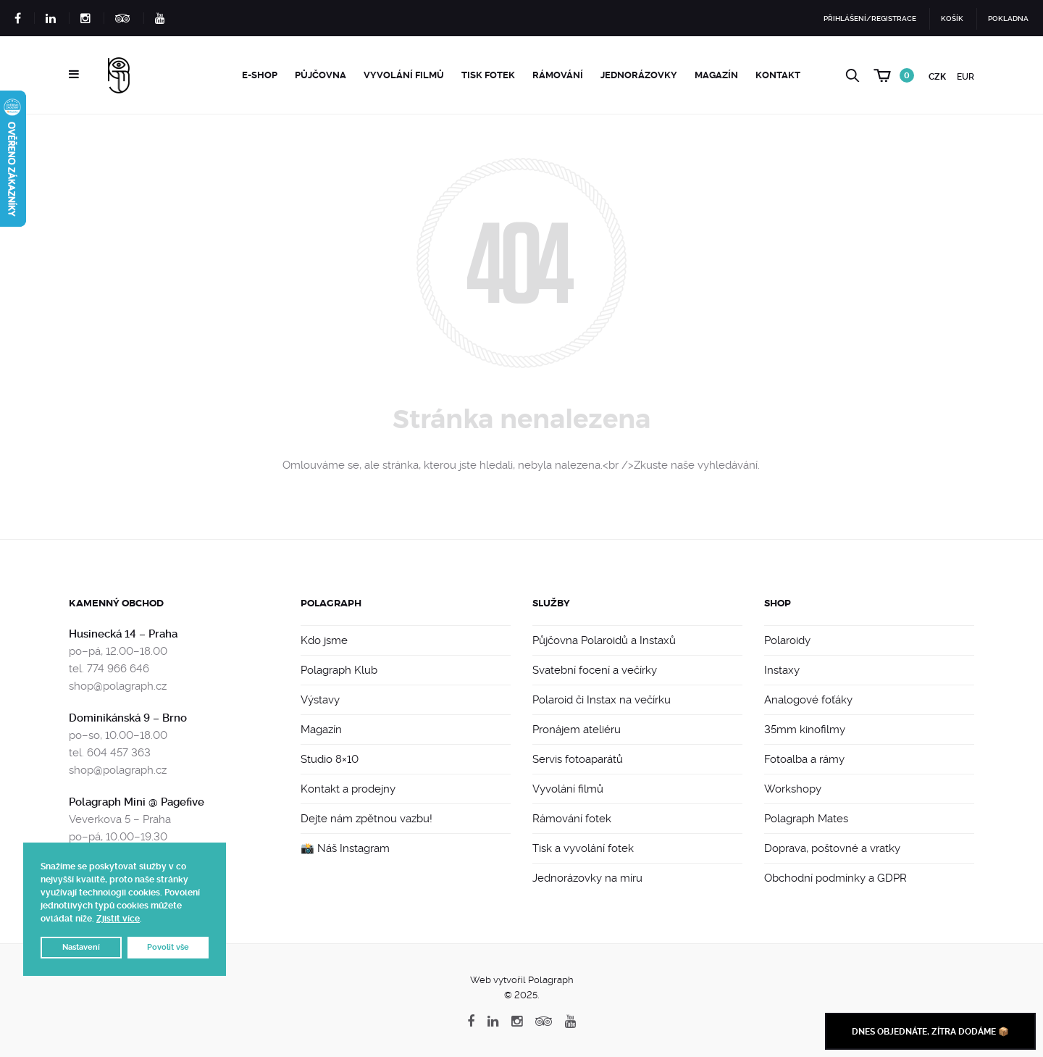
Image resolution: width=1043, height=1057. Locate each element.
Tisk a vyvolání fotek (583, 848)
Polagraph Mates (806, 818)
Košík (952, 18)
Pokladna (1008, 18)
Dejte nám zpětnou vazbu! (366, 818)
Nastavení (81, 947)
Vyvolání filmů (404, 75)
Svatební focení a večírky (594, 670)
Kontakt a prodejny (348, 788)
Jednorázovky (638, 75)
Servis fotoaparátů (577, 759)
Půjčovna (320, 75)
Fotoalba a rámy (804, 759)
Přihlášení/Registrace (870, 18)
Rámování (557, 75)
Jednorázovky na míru (587, 878)
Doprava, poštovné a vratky (832, 848)
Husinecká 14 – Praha (123, 633)
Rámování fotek (571, 818)
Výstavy (320, 699)
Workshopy (792, 788)
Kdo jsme (324, 640)
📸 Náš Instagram (345, 848)
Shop (777, 603)
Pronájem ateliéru (576, 729)
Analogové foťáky (808, 699)
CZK (937, 76)
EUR (965, 76)
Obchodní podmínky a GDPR (835, 878)
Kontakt (777, 75)
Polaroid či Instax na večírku (601, 699)
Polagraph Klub (339, 670)
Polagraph (331, 603)
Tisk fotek (488, 75)
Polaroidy (787, 640)
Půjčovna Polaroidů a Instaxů (604, 640)
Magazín (716, 75)
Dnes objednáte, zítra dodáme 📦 (930, 1032)
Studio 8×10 (330, 759)
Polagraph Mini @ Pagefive (136, 802)
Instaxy (782, 670)
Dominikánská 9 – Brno (128, 717)
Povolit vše (168, 947)
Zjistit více (118, 919)
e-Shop (259, 75)
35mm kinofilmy (804, 729)
